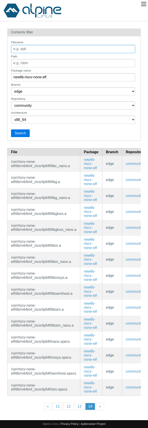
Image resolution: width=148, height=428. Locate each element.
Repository (18, 98)
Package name (21, 70)
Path (14, 56)
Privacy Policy (69, 424)
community (134, 164)
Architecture (19, 112)
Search (20, 133)
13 (79, 406)
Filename (17, 42)
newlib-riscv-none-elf (90, 164)
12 (69, 406)
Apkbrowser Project (93, 424)
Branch (15, 84)
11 (58, 406)
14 (90, 406)
